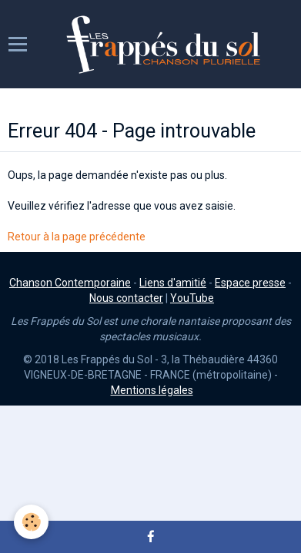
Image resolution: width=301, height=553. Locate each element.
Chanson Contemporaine (70, 282)
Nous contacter (126, 298)
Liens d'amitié (172, 282)
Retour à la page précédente (76, 236)
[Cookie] (31, 522)
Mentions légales (152, 390)
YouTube (192, 298)
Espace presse (250, 282)
